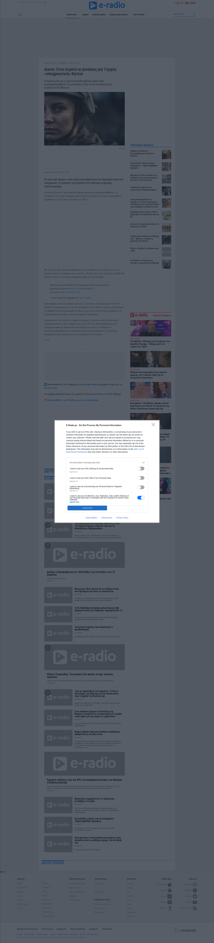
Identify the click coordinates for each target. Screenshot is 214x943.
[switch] (140, 468)
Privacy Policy (122, 518)
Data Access (107, 518)
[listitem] (107, 462)
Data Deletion (91, 518)
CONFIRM (87, 508)
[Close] (154, 425)
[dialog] (107, 471)
